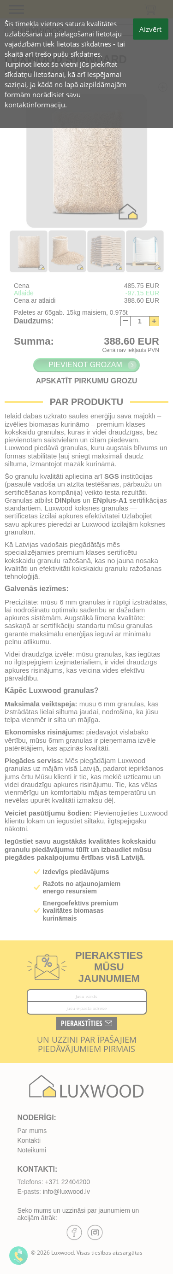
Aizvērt (150, 29)
